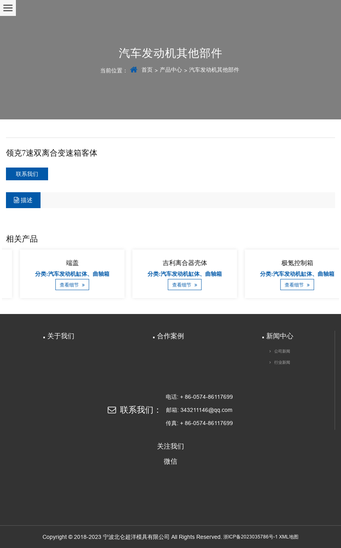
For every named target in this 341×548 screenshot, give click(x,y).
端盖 (111, 262)
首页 (147, 69)
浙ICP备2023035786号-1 (250, 537)
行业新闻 (282, 362)
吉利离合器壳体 (224, 262)
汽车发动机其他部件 (214, 69)
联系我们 (27, 174)
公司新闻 (282, 351)
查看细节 (111, 285)
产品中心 (171, 69)
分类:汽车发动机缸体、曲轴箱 (111, 274)
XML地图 (288, 537)
